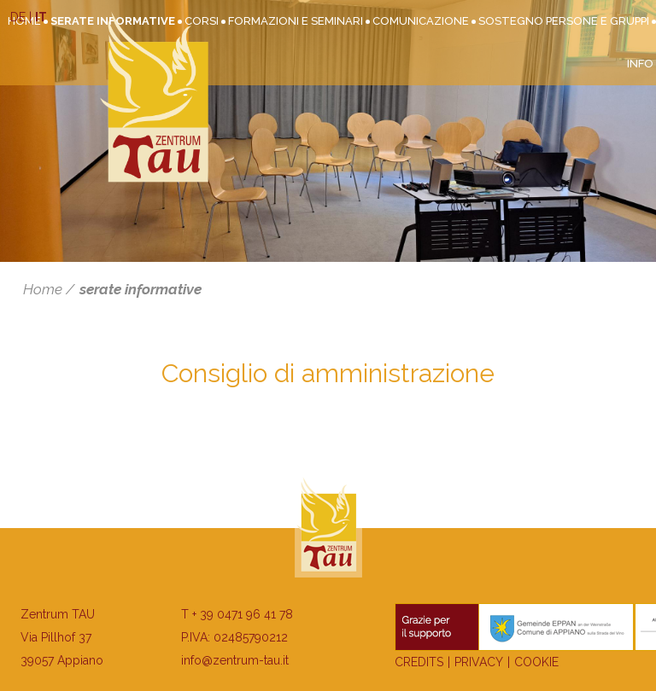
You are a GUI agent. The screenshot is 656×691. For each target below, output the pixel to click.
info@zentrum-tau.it (235, 660)
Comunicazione (420, 21)
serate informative (140, 289)
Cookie (536, 662)
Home (42, 289)
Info (640, 63)
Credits (419, 662)
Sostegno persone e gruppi (563, 21)
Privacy (478, 662)
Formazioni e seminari (295, 21)
